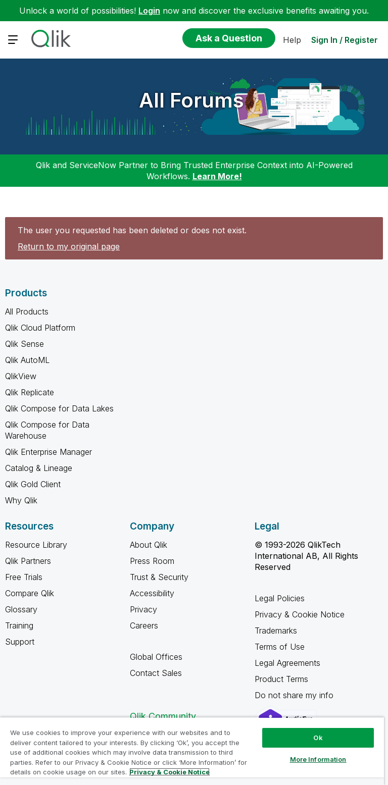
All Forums (191, 100)
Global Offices (156, 657)
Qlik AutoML (27, 360)
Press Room (152, 561)
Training (19, 625)
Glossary (21, 609)
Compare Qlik (29, 593)
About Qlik (148, 545)
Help (292, 40)
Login (149, 11)
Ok (317, 738)
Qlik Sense (24, 344)
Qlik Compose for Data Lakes (59, 408)
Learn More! (217, 176)
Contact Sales (156, 673)
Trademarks (276, 630)
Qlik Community (163, 716)
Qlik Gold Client (33, 484)
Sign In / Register (344, 40)
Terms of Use (280, 647)
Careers (144, 625)
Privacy (143, 609)
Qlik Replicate (29, 392)
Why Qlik (21, 500)
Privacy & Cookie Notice (300, 614)
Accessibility (152, 593)
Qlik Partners (28, 561)
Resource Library (36, 545)
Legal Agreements (287, 663)
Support (19, 642)
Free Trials (23, 577)
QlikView (20, 376)
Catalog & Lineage (38, 468)
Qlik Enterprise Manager (48, 452)
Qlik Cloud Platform (40, 328)
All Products (26, 311)
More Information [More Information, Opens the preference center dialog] (318, 759)
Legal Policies (280, 598)
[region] (192, 751)
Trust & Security (159, 577)
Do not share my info (295, 695)
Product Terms (281, 679)
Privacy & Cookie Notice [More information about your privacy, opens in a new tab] (169, 772)
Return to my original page (69, 246)
